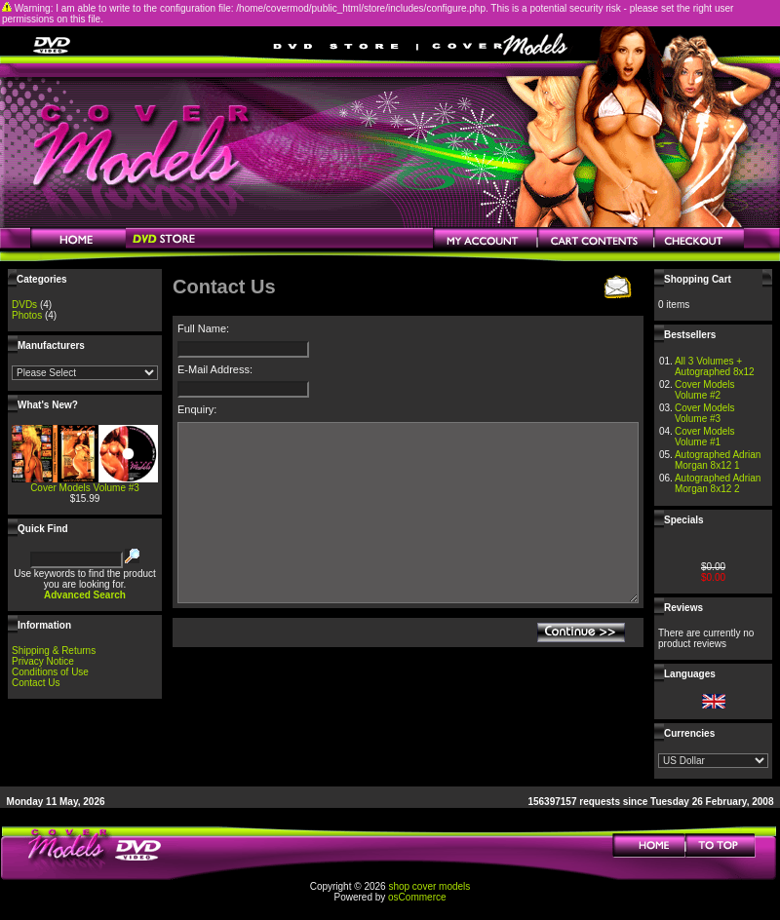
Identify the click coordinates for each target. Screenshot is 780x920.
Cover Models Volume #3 (84, 487)
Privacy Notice (43, 661)
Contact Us (35, 682)
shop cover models (429, 886)
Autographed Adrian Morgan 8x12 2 (717, 483)
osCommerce (417, 897)
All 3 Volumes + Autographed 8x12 (715, 366)
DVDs (24, 304)
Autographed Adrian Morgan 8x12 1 (717, 460)
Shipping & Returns (54, 650)
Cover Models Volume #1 (705, 436)
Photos (27, 315)
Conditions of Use (50, 672)
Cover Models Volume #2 (705, 390)
